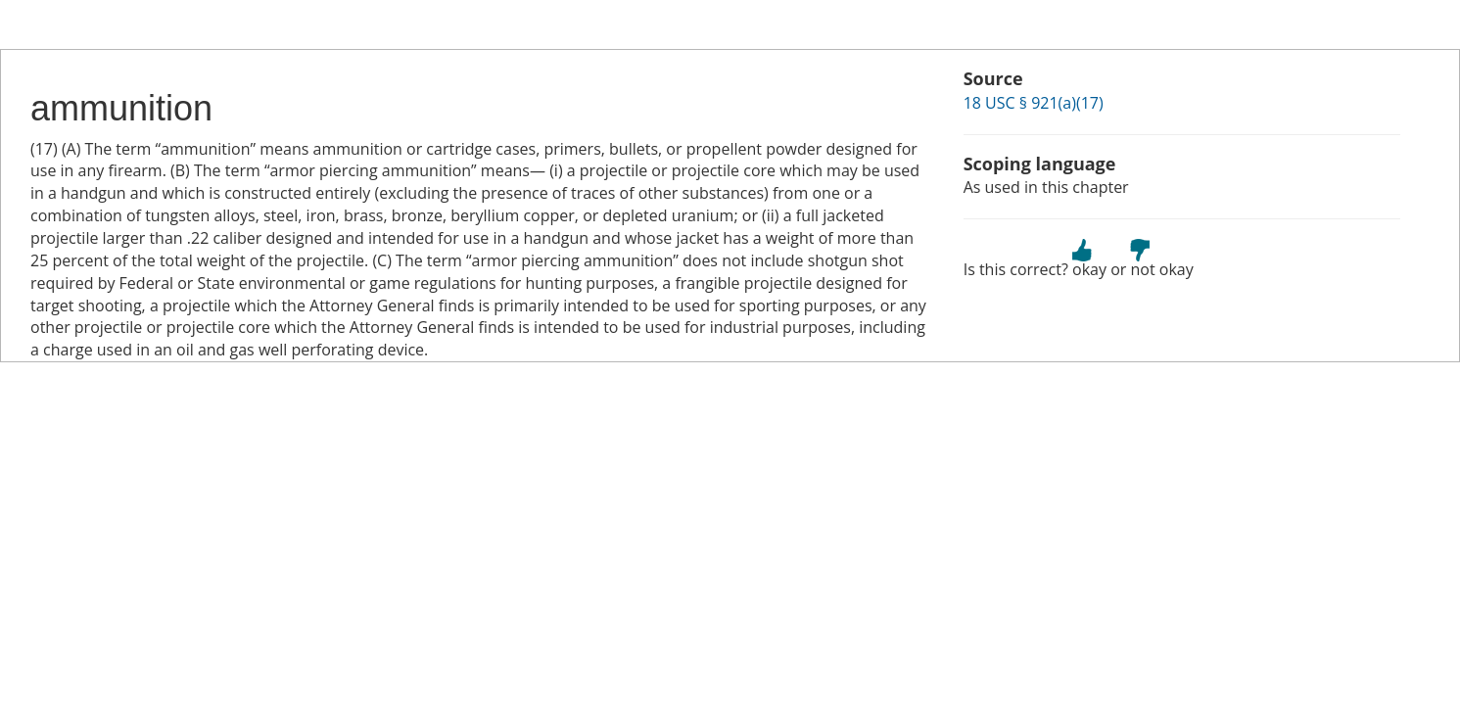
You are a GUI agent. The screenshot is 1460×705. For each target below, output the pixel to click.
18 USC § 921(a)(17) (1034, 103)
